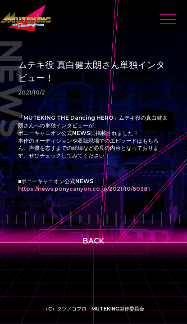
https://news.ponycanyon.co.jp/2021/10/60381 (84, 188)
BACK (93, 241)
